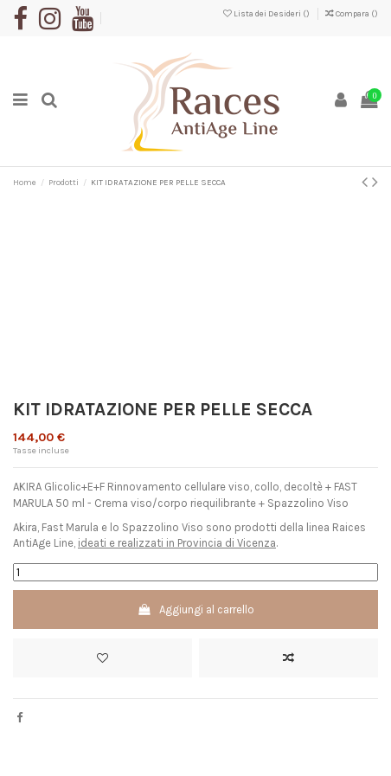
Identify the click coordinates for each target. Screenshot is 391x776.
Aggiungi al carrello (195, 609)
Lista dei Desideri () (267, 13)
